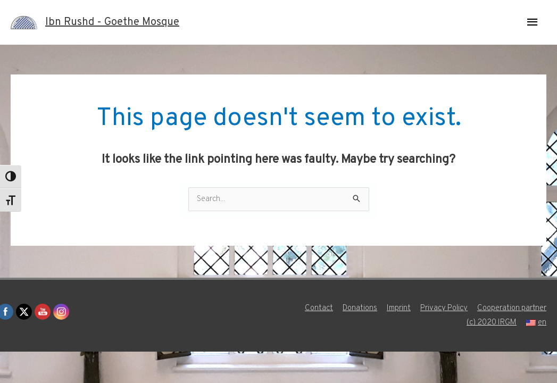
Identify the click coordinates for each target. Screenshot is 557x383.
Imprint (399, 308)
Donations (360, 308)
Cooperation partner (511, 308)
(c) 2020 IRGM (492, 323)
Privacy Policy (444, 308)
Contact (319, 308)
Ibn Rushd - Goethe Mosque (112, 22)
